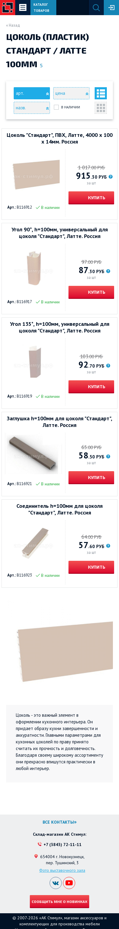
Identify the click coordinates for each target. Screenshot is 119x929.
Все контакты (58, 822)
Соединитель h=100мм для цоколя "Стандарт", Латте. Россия (59, 509)
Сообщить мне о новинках (59, 901)
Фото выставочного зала (62, 870)
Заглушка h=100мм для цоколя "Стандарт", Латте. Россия (59, 421)
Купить (96, 197)
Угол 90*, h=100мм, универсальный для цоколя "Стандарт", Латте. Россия (60, 233)
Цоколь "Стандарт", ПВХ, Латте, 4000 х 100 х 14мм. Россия (60, 138)
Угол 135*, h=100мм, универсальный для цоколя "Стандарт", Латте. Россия (59, 327)
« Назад (13, 25)
